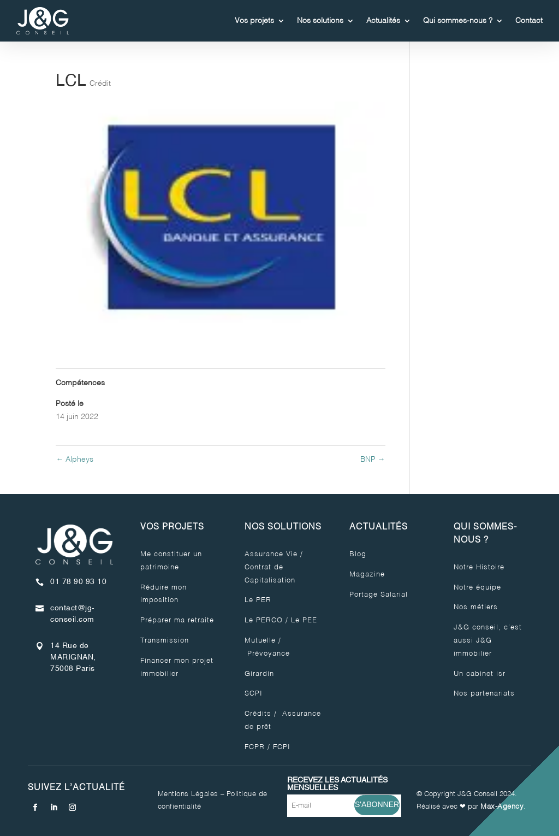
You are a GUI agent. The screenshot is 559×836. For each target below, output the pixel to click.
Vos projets (254, 21)
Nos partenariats (484, 693)
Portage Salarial (378, 594)
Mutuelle (260, 640)
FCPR (255, 747)
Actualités (383, 21)
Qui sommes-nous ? (457, 21)
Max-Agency (502, 806)
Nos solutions (320, 21)
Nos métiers (476, 607)
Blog (357, 554)
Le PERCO (264, 620)
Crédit (100, 83)
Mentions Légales (188, 794)
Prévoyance (267, 653)
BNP (372, 459)
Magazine (367, 574)
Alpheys (74, 459)
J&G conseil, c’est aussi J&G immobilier (488, 640)
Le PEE (304, 620)
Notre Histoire (479, 567)
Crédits (258, 713)
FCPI (281, 747)
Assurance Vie (271, 554)
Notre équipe (477, 587)
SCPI (254, 693)
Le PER (258, 600)
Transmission (164, 640)
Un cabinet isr (480, 674)
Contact (529, 21)
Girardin (259, 674)
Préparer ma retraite (177, 620)
